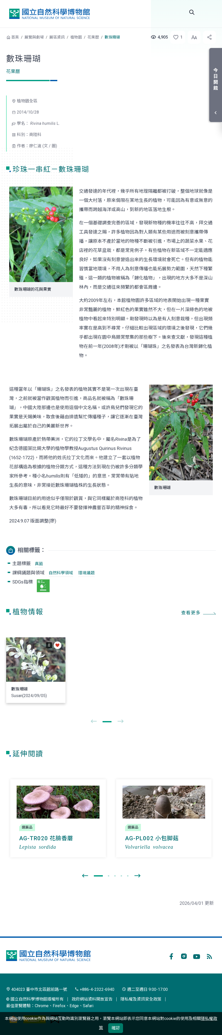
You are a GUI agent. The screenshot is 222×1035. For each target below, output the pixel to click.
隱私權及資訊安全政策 (140, 999)
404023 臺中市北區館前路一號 (36, 989)
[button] (176, 37)
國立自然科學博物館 (49, 13)
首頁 (15, 37)
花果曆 (93, 37)
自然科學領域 (61, 572)
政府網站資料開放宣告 (92, 999)
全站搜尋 (192, 12)
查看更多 (191, 613)
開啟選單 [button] (210, 12)
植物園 (76, 37)
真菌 (39, 563)
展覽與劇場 (34, 37)
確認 (116, 1028)
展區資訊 (57, 37)
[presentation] (93, 721)
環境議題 (86, 572)
